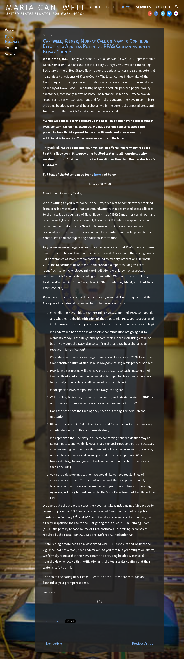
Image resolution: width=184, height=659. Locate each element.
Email (55, 621)
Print (46, 621)
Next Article (54, 643)
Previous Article (142, 643)
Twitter (11, 47)
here (97, 174)
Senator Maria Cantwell (45, 9)
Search (10, 54)
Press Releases (12, 39)
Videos (10, 30)
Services (143, 7)
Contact (163, 7)
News (126, 7)
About (94, 7)
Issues (111, 7)
